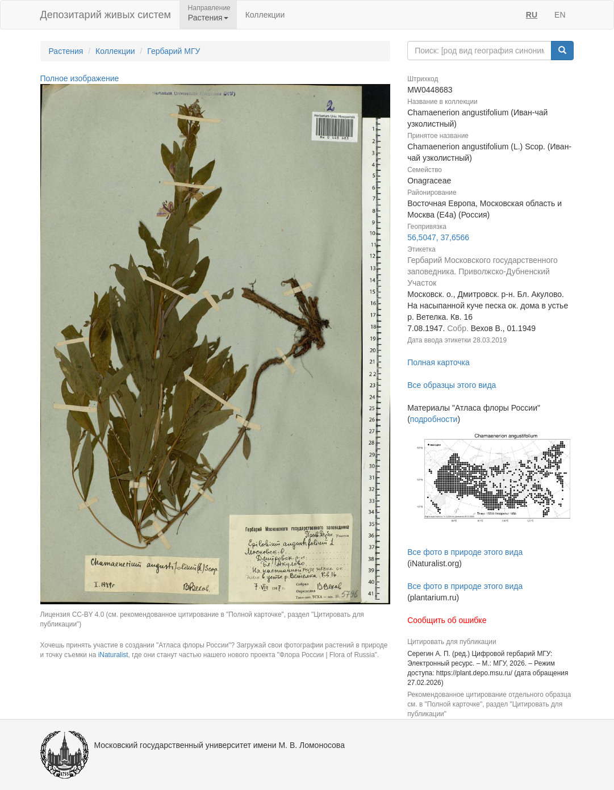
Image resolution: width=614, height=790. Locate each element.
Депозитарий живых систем (105, 14)
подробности (434, 419)
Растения (66, 51)
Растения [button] (208, 17)
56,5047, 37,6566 (438, 237)
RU (531, 14)
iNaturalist (113, 655)
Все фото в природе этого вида (465, 552)
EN (559, 14)
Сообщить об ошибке (446, 620)
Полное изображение (79, 78)
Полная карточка (438, 362)
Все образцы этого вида (451, 385)
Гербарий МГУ (173, 51)
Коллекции (265, 14)
